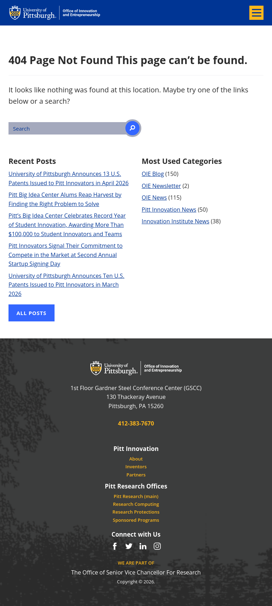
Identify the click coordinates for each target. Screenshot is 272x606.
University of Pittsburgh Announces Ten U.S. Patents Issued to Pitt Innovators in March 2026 (66, 285)
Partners (136, 474)
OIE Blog (153, 174)
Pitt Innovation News (169, 209)
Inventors (136, 466)
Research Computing (136, 504)
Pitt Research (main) (136, 496)
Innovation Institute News (175, 221)
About (136, 459)
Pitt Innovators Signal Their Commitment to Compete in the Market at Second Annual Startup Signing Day (65, 255)
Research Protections (136, 512)
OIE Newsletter (161, 186)
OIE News (154, 197)
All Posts (32, 312)
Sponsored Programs (136, 520)
